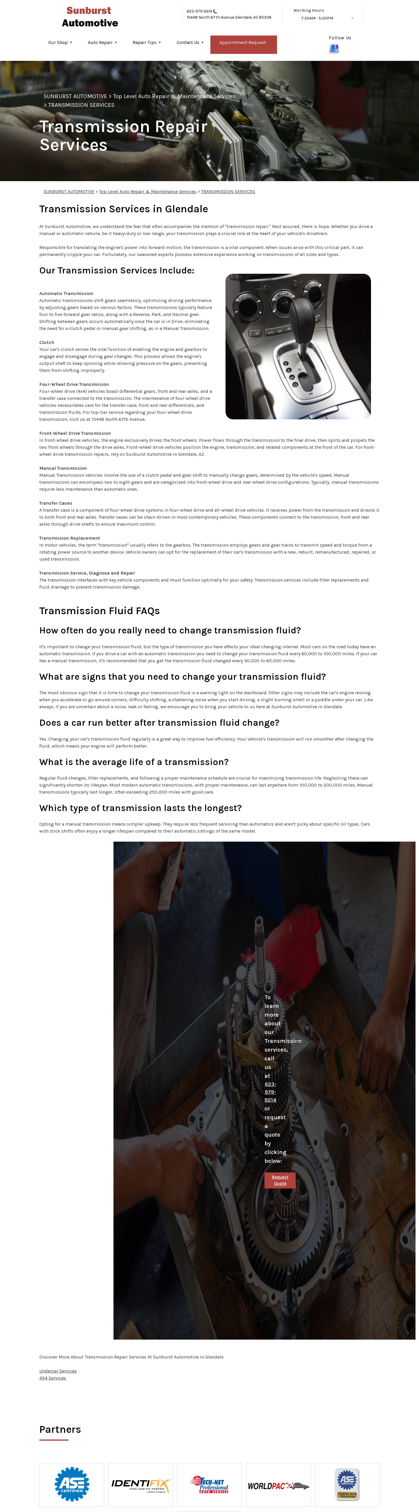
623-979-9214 (199, 11)
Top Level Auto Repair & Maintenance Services (174, 96)
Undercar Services (58, 1371)
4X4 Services (52, 1378)
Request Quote (280, 1180)
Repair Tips (145, 42)
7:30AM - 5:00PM (317, 18)
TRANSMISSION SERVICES (81, 105)
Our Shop (58, 42)
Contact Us (188, 42)
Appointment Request (242, 42)
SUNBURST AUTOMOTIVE (75, 96)
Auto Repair (100, 42)
